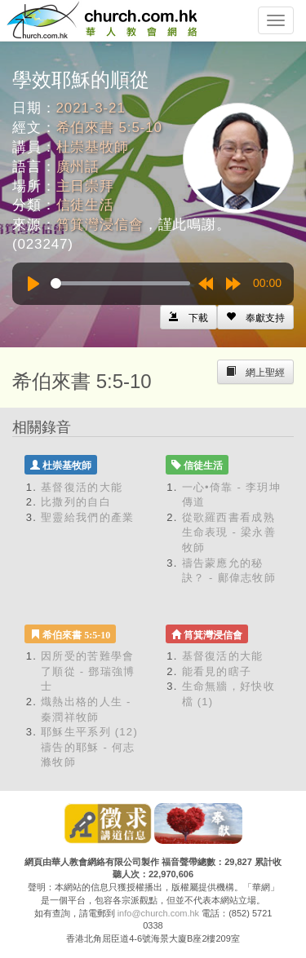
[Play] (33, 284)
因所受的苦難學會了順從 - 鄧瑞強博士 (88, 671)
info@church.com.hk (158, 913)
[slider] (120, 283)
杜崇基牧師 (92, 147)
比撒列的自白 (76, 502)
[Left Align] (255, 317)
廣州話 (78, 166)
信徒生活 (85, 205)
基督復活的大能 (81, 487)
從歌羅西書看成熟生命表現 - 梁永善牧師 (229, 532)
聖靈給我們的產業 (87, 517)
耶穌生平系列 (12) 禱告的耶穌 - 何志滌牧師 (89, 747)
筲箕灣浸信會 (100, 224)
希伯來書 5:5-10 (109, 127)
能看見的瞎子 (217, 671)
